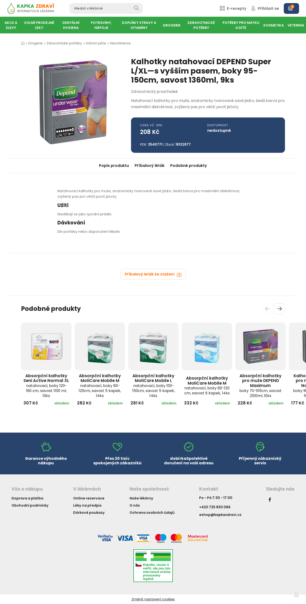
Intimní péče (96, 43)
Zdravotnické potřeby (64, 43)
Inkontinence (120, 43)
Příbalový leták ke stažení (153, 274)
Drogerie (35, 43)
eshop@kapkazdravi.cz (220, 514)
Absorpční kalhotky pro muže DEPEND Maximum (260, 385)
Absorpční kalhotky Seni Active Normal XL (46, 385)
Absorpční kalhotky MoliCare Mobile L (153, 385)
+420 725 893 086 (214, 507)
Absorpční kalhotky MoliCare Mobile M (100, 385)
